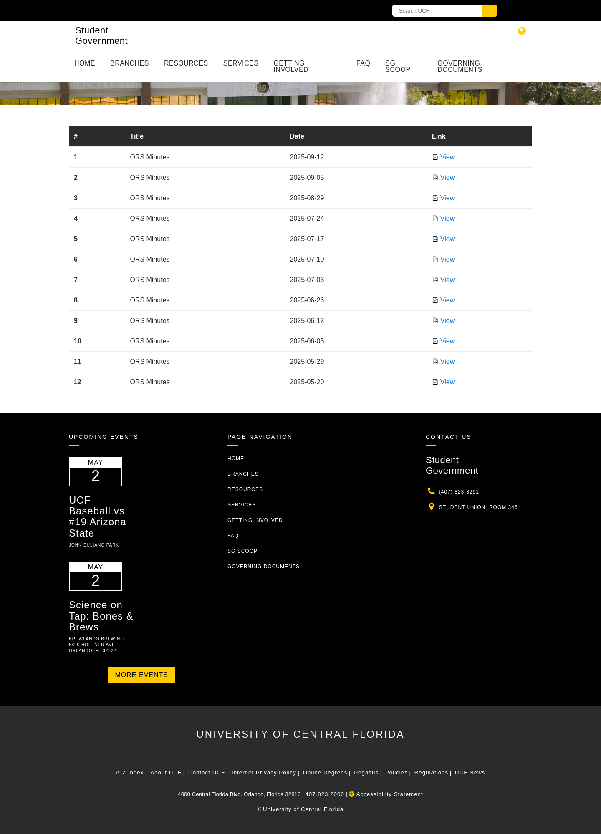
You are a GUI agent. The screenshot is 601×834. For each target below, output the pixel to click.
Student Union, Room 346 (478, 507)
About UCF (166, 772)
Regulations (431, 772)
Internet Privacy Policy (264, 772)
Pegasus (366, 772)
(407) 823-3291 (459, 492)
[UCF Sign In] (354, 11)
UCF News (470, 772)
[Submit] (489, 11)
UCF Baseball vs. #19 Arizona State (98, 516)
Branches (129, 63)
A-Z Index (130, 772)
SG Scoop (397, 66)
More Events (141, 674)
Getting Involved (290, 66)
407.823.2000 (324, 794)
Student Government (101, 35)
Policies (396, 772)
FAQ (363, 63)
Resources (186, 63)
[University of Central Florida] (166, 10)
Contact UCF (206, 772)
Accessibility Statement (386, 794)
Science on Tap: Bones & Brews (101, 615)
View (447, 157)
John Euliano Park (94, 545)
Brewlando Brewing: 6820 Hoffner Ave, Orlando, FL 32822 (97, 645)
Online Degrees (325, 772)
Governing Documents (459, 66)
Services (241, 63)
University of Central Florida (300, 734)
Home (84, 63)
